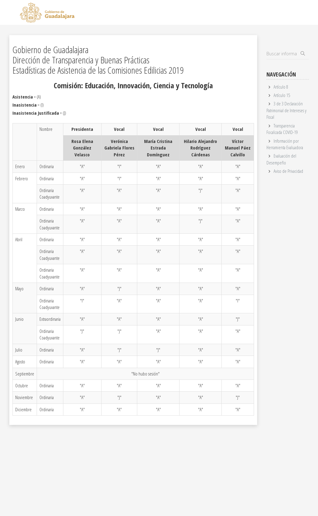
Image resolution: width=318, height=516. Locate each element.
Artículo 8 (281, 87)
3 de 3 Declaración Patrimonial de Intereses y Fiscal (286, 110)
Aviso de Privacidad (288, 171)
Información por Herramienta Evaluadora (284, 144)
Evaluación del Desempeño (281, 159)
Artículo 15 (282, 95)
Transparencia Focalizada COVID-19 (282, 128)
